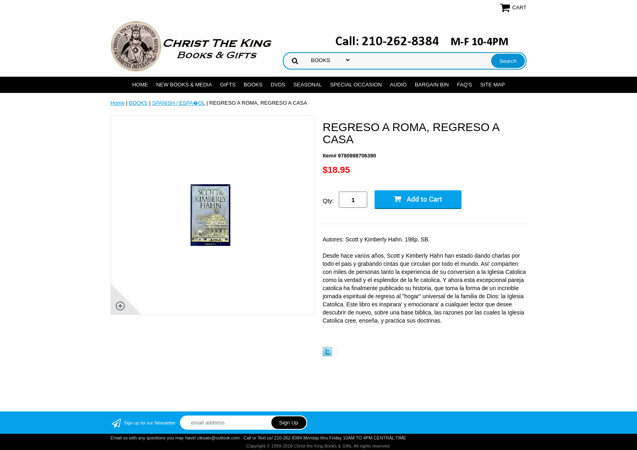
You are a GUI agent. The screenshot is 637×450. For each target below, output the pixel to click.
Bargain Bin (432, 85)
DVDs (278, 85)
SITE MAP (492, 85)
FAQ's (464, 85)
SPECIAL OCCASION (355, 85)
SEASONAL (307, 85)
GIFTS (228, 85)
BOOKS (253, 85)
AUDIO (398, 85)
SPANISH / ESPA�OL (178, 103)
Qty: (328, 200)
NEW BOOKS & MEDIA (184, 85)
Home (140, 85)
